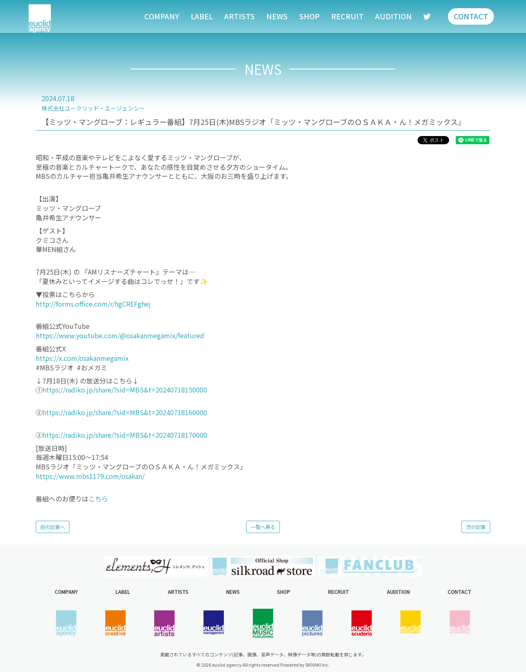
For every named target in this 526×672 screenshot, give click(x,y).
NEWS (277, 16)
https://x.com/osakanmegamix (83, 358)
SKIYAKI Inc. (317, 664)
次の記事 (476, 526)
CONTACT (471, 16)
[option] (156, 566)
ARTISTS (239, 16)
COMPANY (161, 16)
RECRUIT (347, 16)
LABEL (202, 16)
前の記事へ (52, 526)
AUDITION (393, 16)
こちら (98, 498)
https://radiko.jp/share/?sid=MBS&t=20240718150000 (124, 390)
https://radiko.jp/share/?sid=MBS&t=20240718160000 (124, 412)
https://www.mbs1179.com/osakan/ (90, 476)
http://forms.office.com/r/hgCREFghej (93, 304)
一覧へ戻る (263, 526)
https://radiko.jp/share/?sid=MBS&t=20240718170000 (124, 435)
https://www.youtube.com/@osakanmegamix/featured (120, 335)
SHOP (309, 16)
